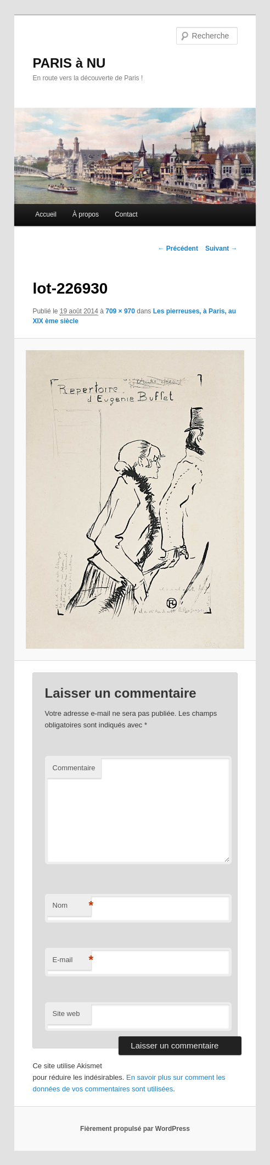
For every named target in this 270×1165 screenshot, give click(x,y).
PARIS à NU (68, 63)
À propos (85, 214)
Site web (66, 1013)
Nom (72, 906)
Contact (126, 214)
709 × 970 (120, 311)
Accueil (46, 214)
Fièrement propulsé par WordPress (135, 1129)
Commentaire (74, 768)
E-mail (72, 960)
